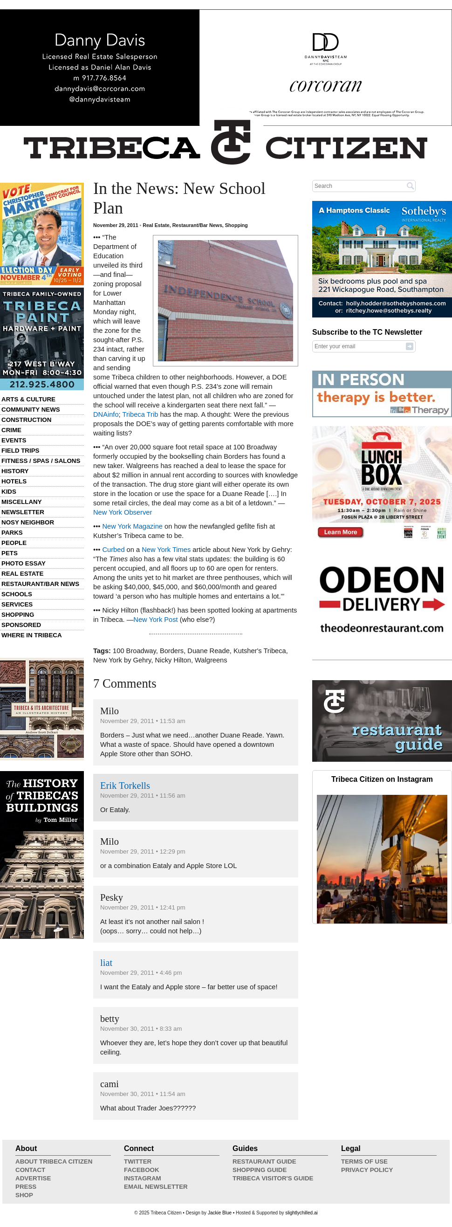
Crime (11, 430)
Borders (172, 651)
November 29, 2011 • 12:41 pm (142, 907)
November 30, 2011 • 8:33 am (141, 1028)
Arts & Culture (28, 399)
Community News (30, 409)
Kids (8, 491)
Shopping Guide (260, 1169)
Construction (26, 419)
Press (25, 1186)
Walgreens (211, 660)
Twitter (137, 1161)
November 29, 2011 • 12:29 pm (142, 851)
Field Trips (20, 450)
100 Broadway (134, 651)
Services (17, 604)
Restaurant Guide (264, 1161)
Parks (12, 532)
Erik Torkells (125, 785)
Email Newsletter (156, 1186)
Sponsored (21, 624)
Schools (16, 594)
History (15, 471)
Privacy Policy (367, 1169)
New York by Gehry (122, 660)
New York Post (155, 619)
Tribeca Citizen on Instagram (382, 779)
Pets (9, 553)
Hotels (14, 481)
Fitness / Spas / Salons (40, 460)
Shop (24, 1195)
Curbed (113, 549)
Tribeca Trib (140, 414)
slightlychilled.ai (301, 1212)
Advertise (33, 1178)
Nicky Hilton (173, 660)
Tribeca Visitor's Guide (273, 1178)
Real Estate (22, 573)
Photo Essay (23, 563)
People (14, 542)
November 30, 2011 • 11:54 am (142, 1093)
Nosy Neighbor (27, 522)
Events (13, 440)
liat (106, 963)
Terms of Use (364, 1161)
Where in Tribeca (31, 635)
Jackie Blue (220, 1212)
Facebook (141, 1169)
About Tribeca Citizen (53, 1161)
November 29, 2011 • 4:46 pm (141, 972)
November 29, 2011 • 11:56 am (142, 795)
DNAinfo (106, 414)
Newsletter (22, 512)
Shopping (17, 614)
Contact (30, 1169)
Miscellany (21, 501)
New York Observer (122, 512)
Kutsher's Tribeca (259, 651)
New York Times (166, 549)
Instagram (142, 1178)
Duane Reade (208, 651)
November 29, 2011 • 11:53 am (142, 720)
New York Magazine (132, 526)
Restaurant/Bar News (40, 583)
